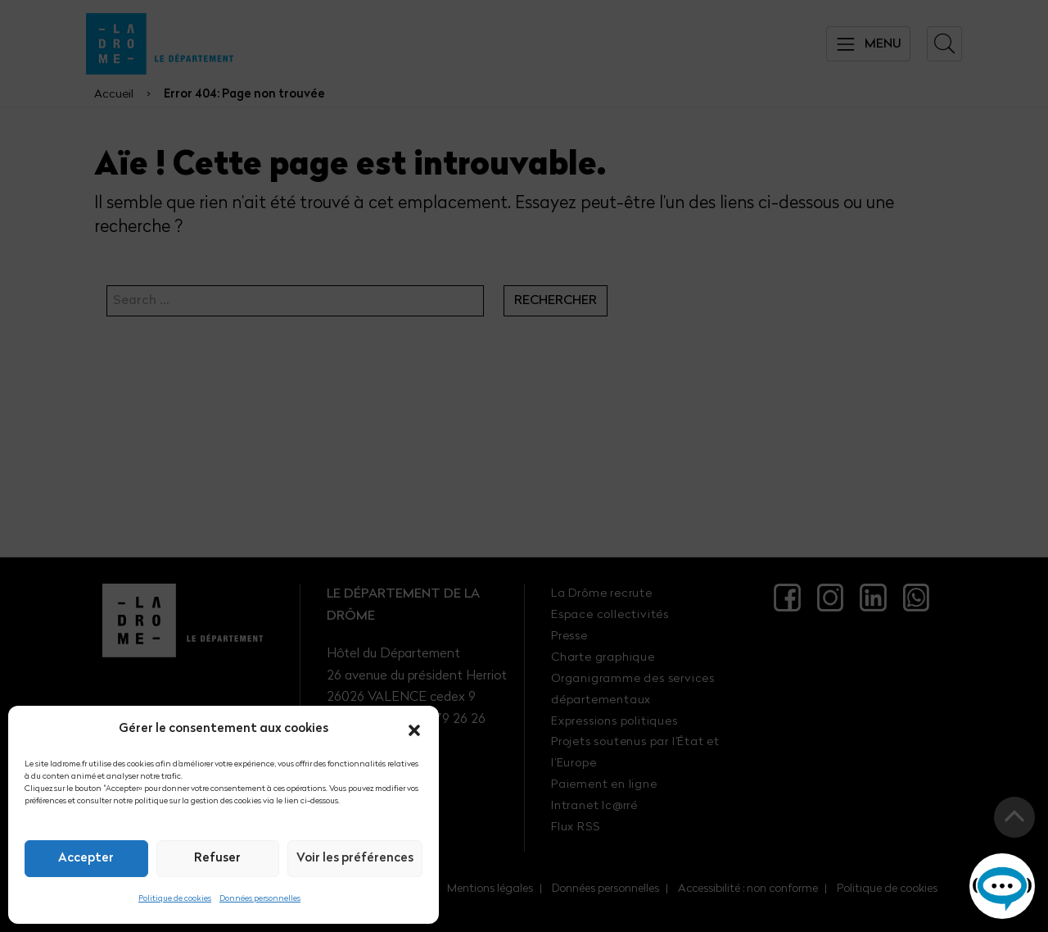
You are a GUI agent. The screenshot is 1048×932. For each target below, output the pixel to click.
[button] (414, 730)
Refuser (217, 858)
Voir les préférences (354, 858)
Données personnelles (259, 898)
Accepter (86, 858)
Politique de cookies (174, 898)
